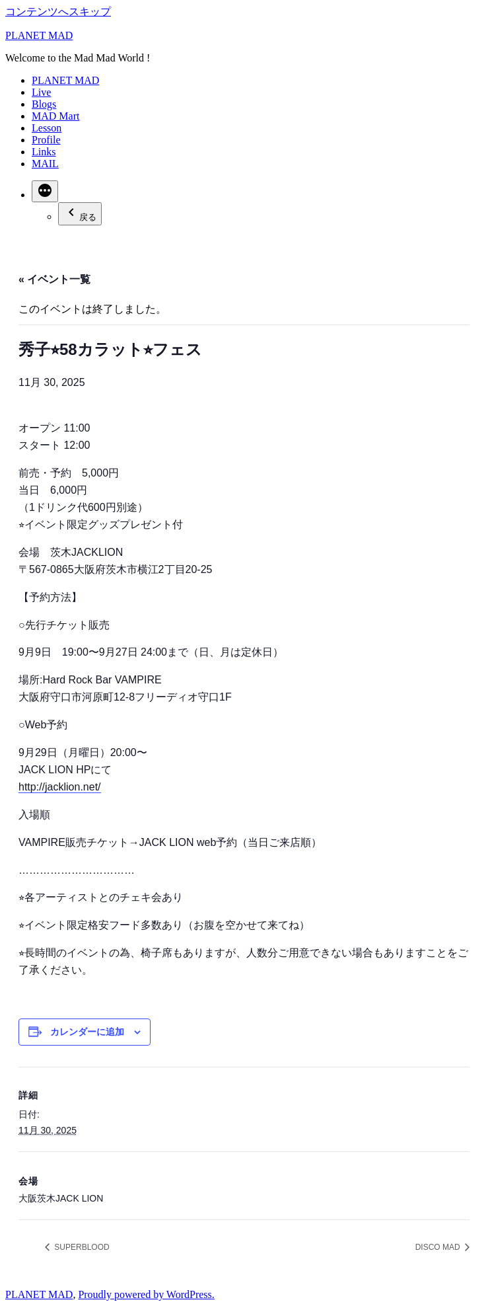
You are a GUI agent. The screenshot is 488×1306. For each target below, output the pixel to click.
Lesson (46, 128)
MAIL (45, 163)
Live (41, 92)
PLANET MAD (39, 35)
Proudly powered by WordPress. (146, 1294)
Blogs (44, 104)
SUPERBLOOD (81, 1247)
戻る (79, 213)
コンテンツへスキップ (58, 11)
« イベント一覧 (54, 279)
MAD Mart (55, 116)
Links (43, 151)
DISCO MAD (438, 1247)
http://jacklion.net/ (59, 786)
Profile (46, 139)
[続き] (45, 191)
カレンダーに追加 (87, 1031)
